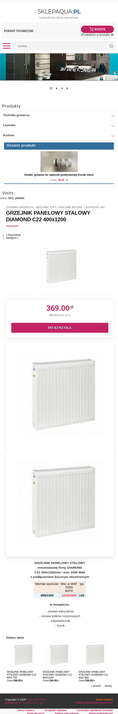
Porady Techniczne (18, 31)
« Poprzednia (13, 235)
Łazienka (9, 125)
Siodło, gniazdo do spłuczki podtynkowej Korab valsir (59, 174)
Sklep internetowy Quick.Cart (94, 702)
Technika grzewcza (16, 115)
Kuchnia (8, 135)
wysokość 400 (95, 207)
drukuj (108, 685)
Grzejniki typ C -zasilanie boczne (59, 207)
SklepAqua (58, 11)
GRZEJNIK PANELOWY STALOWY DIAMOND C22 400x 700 (21, 674)
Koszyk (100, 29)
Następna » (12, 237)
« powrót (96, 685)
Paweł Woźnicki (36, 699)
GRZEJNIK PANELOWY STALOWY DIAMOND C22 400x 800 (93, 674)
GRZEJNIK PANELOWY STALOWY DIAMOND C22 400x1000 (57, 674)
